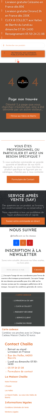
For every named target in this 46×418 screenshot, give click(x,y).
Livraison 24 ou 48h (23, 301)
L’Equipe (8, 386)
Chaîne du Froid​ (23, 323)
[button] (23, 54)
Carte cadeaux (10, 329)
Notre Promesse (11, 382)
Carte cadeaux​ (23, 295)
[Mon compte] (15, 60)
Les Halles (9, 391)
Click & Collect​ (22, 306)
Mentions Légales (11, 412)
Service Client (23, 318)
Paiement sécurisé (22, 312)
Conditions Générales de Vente (17, 407)
